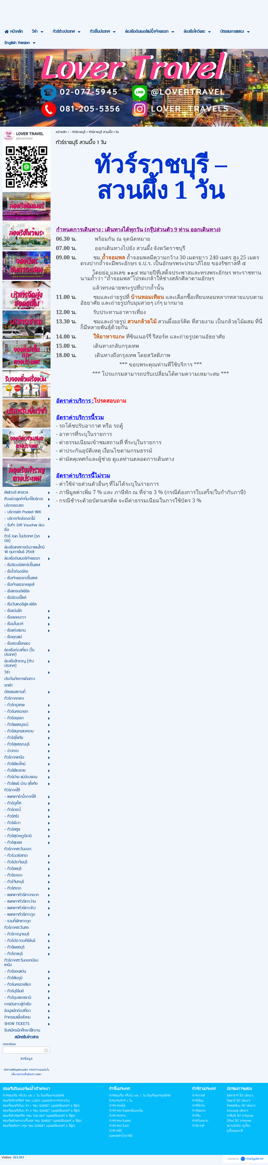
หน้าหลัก (61, 132)
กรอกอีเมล (9, 1044)
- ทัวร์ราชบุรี (77, 132)
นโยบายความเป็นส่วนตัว (23, 1074)
